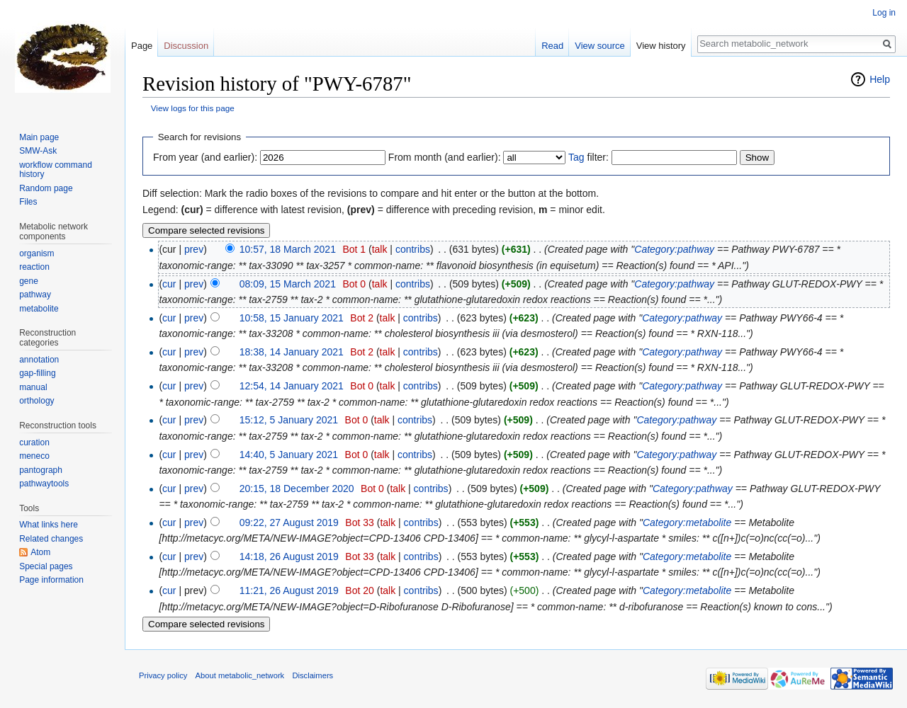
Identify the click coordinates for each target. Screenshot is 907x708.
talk (380, 249)
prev (193, 249)
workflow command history (55, 170)
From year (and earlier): (205, 157)
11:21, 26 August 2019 (289, 590)
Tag (576, 157)
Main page (39, 137)
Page (141, 45)
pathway (35, 294)
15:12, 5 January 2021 (289, 420)
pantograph (40, 470)
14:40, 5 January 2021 (289, 454)
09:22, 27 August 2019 (289, 522)
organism (36, 253)
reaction (34, 267)
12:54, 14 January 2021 (292, 386)
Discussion (186, 45)
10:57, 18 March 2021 (288, 249)
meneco (34, 456)
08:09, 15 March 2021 (288, 284)
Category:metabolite (687, 522)
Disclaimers (312, 675)
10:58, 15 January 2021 (292, 318)
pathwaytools (44, 484)
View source (600, 45)
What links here (48, 525)
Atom (40, 552)
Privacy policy (163, 675)
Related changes (51, 539)
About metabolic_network (240, 675)
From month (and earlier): (444, 157)
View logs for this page (193, 108)
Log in (884, 13)
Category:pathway (674, 249)
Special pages (45, 566)
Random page (45, 188)
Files (28, 202)
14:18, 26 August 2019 (289, 556)
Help (879, 79)
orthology (36, 401)
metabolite (38, 309)
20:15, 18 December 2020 (297, 488)
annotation (39, 360)
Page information (51, 580)
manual (33, 387)
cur (169, 284)
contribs (412, 249)
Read (552, 45)
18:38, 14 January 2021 (292, 352)
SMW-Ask (38, 151)
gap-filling (37, 373)
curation (34, 442)
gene (28, 281)
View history (661, 45)
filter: (588, 157)
